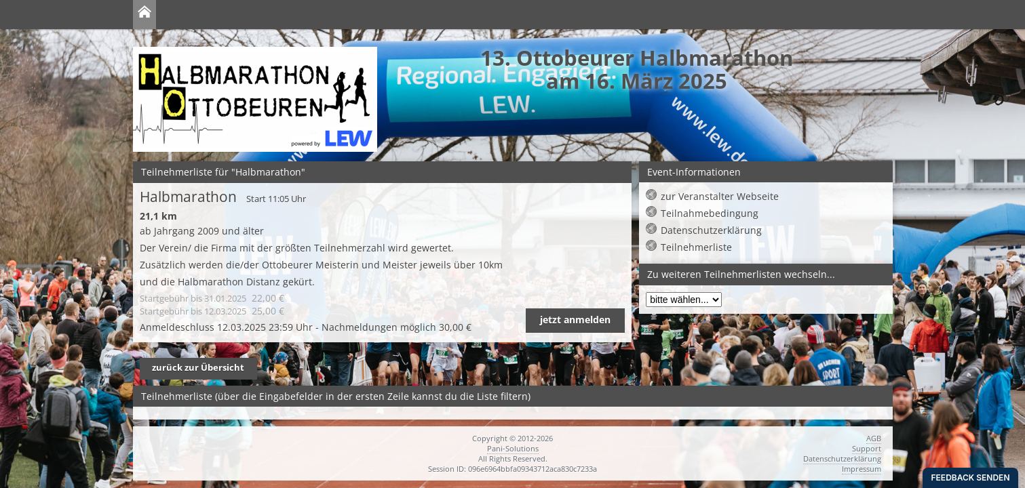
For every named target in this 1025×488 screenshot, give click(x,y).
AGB (873, 438)
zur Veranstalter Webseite (720, 196)
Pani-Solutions (513, 448)
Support (866, 448)
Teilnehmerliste (696, 247)
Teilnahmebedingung (709, 213)
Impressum (861, 469)
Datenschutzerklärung (711, 230)
